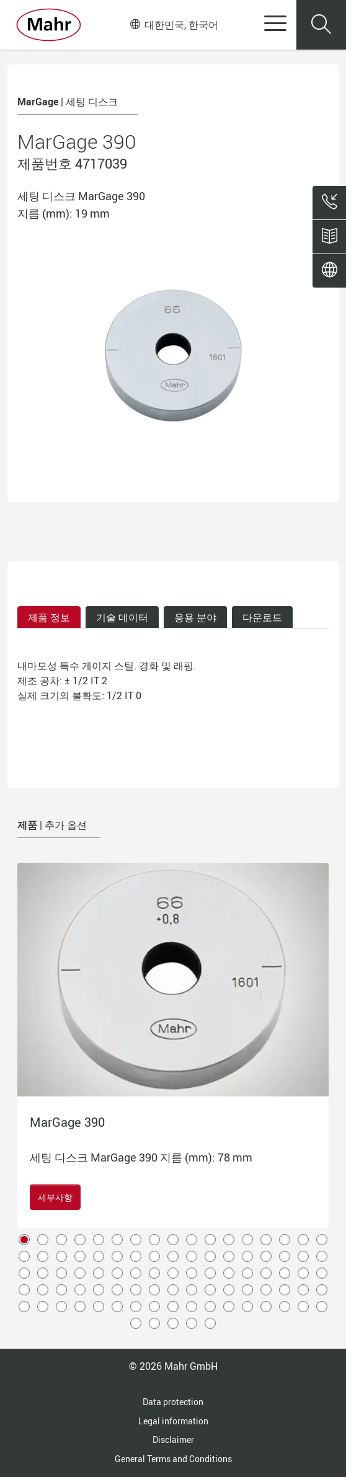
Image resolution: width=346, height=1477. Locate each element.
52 (24, 1290)
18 (24, 1256)
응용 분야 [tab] (195, 617)
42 (154, 1273)
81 (247, 1306)
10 (191, 1239)
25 (154, 1256)
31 (266, 1256)
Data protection (173, 1402)
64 (247, 1290)
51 (322, 1273)
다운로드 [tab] (262, 617)
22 (98, 1256)
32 (284, 1256)
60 (173, 1290)
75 (136, 1306)
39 (98, 1273)
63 (229, 1290)
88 (173, 1323)
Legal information (173, 1421)
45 (210, 1273)
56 (98, 1290)
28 (210, 1256)
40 (117, 1273)
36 (43, 1273)
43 (173, 1273)
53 (43, 1290)
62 (210, 1290)
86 (136, 1323)
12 (229, 1239)
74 (117, 1306)
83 (284, 1306)
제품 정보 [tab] (49, 617)
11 (210, 1239)
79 (210, 1306)
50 (303, 1273)
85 (322, 1306)
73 (98, 1306)
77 (173, 1306)
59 (154, 1290)
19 (43, 1256)
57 (117, 1290)
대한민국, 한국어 (174, 24)
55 (80, 1290)
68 (322, 1290)
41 (136, 1273)
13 (247, 1239)
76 (154, 1306)
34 (322, 1256)
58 (136, 1290)
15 (284, 1239)
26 (173, 1256)
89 (191, 1323)
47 (247, 1273)
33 (303, 1256)
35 (24, 1273)
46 (229, 1273)
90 (210, 1323)
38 (80, 1273)
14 (266, 1239)
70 (43, 1306)
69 (24, 1306)
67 (303, 1290)
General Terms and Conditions (173, 1459)
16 (303, 1239)
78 (191, 1306)
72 (80, 1306)
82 (266, 1306)
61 (191, 1290)
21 (80, 1256)
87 (154, 1323)
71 (61, 1306)
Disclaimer (173, 1439)
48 (266, 1273)
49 (284, 1273)
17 (322, 1239)
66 (284, 1290)
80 (229, 1306)
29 (229, 1256)
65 (266, 1290)
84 (303, 1306)
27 (191, 1256)
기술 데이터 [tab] (122, 617)
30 (247, 1256)
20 (61, 1256)
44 (191, 1273)
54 (61, 1290)
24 (136, 1256)
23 (117, 1256)
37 (61, 1273)
